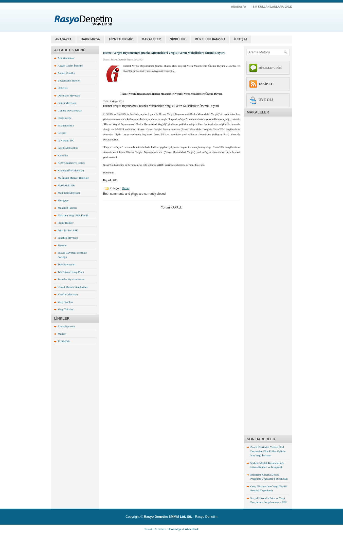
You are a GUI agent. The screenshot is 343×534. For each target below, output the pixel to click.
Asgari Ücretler (66, 72)
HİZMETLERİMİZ (121, 39)
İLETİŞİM (240, 39)
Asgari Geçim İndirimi (70, 65)
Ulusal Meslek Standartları (73, 286)
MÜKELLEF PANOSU (210, 39)
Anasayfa (63, 39)
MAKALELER (151, 39)
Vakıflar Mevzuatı (68, 294)
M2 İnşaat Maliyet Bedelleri (73, 177)
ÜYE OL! (266, 100)
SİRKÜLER (177, 39)
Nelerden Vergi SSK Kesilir (73, 215)
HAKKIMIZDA (90, 39)
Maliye (62, 333)
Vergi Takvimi (66, 309)
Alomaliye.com (66, 326)
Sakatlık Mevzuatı (68, 237)
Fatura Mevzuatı (67, 102)
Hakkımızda (64, 117)
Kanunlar (63, 155)
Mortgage (63, 200)
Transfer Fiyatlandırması (71, 279)
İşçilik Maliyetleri (68, 147)
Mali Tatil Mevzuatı (69, 192)
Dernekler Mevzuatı (69, 95)
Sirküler (62, 245)
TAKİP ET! (266, 84)
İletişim (62, 132)
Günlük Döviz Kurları (70, 110)
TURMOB (64, 341)
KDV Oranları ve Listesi (71, 162)
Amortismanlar (66, 57)
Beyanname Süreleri (69, 80)
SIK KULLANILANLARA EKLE (272, 6)
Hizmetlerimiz (66, 125)
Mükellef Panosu (67, 207)
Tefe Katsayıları (67, 264)
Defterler (63, 87)
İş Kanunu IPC (66, 140)
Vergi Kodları (65, 301)
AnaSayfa (238, 6)
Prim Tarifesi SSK (68, 230)
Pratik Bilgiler (66, 222)
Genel (125, 188)
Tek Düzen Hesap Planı (71, 271)
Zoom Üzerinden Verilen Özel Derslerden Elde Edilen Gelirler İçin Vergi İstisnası (268, 451)
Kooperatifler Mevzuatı (71, 170)
